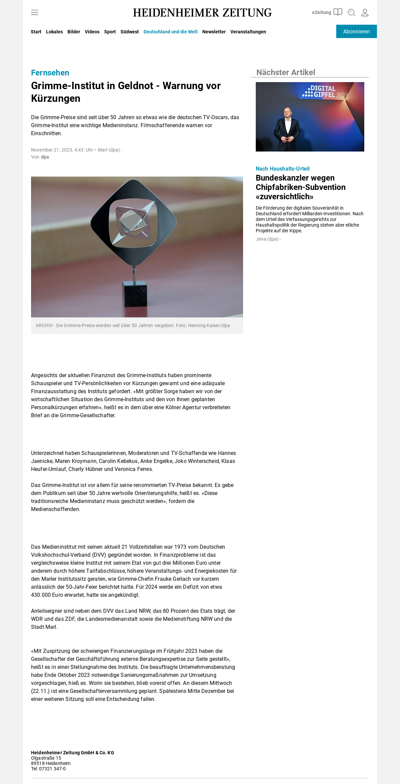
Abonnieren (356, 31)
